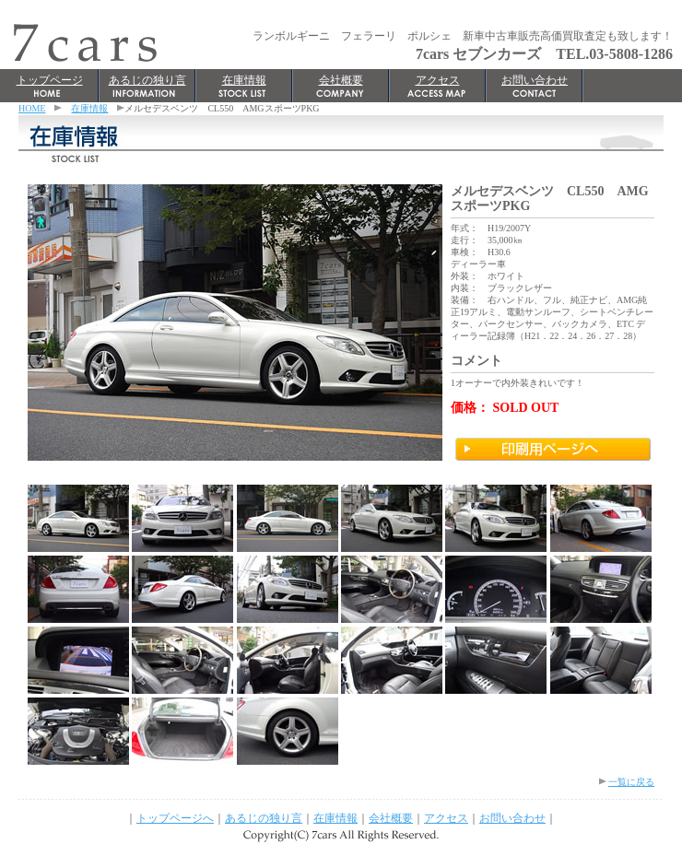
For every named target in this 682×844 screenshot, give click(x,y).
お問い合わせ (534, 80)
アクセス (438, 80)
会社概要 (341, 80)
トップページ (50, 80)
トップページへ (175, 818)
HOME (31, 108)
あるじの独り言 (147, 80)
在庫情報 (244, 80)
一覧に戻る (631, 782)
